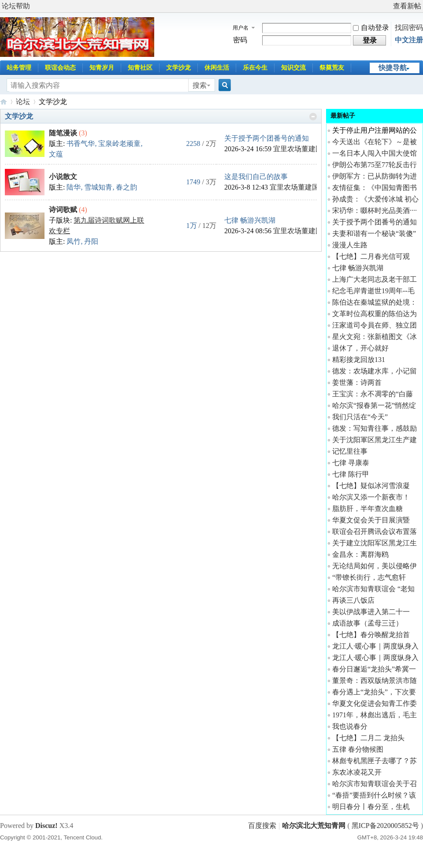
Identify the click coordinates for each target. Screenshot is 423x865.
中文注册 (409, 40)
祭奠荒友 (331, 67)
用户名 (241, 28)
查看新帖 (407, 6)
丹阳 (91, 241)
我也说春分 (349, 726)
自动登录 (371, 27)
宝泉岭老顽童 (119, 143)
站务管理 (19, 67)
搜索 (200, 85)
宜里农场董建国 (298, 149)
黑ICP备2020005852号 (386, 825)
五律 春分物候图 (357, 749)
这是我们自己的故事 (256, 176)
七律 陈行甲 (350, 474)
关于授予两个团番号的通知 (266, 138)
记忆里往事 (349, 451)
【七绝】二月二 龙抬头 (368, 738)
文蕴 (56, 154)
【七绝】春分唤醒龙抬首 (371, 634)
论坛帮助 (16, 6)
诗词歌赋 (63, 209)
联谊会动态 (60, 67)
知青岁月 (101, 67)
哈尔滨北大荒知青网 (3, 101)
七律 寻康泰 (350, 462)
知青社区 (140, 67)
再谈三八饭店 (353, 600)
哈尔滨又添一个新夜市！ (371, 497)
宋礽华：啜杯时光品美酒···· (374, 210)
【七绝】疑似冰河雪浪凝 (371, 485)
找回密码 (409, 27)
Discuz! (46, 825)
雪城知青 (98, 187)
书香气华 (81, 143)
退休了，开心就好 (360, 348)
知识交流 (293, 67)
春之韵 (126, 187)
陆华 (74, 187)
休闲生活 (216, 67)
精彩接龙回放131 (358, 359)
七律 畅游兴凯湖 (249, 220)
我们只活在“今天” (360, 417)
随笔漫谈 (63, 133)
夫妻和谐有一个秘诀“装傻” (374, 233)
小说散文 (63, 176)
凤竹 (74, 241)
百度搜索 (262, 825)
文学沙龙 (178, 67)
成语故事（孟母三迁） (367, 623)
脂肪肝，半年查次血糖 (367, 508)
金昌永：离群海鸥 (360, 554)
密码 (240, 40)
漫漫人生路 (349, 245)
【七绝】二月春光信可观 (371, 256)
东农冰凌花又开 (357, 772)
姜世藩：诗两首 (357, 382)
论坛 (23, 101)
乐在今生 (255, 67)
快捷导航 (392, 67)
